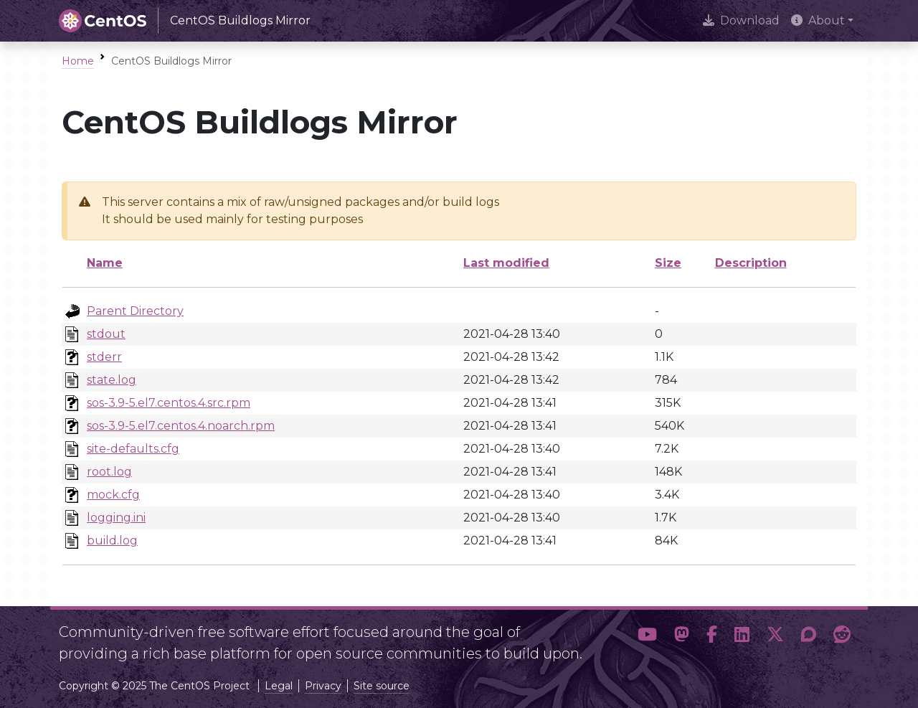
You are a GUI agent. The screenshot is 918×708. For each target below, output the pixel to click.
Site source (382, 685)
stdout (106, 334)
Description (751, 263)
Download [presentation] (741, 20)
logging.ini (116, 517)
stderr (104, 357)
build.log (112, 540)
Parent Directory (135, 311)
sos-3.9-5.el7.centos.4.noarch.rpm (181, 426)
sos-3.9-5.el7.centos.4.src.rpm (168, 403)
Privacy (323, 685)
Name (105, 263)
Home (78, 61)
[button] (647, 637)
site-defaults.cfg (133, 449)
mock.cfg (113, 494)
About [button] (818, 20)
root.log (109, 471)
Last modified (506, 263)
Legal (279, 685)
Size (668, 263)
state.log (111, 380)
